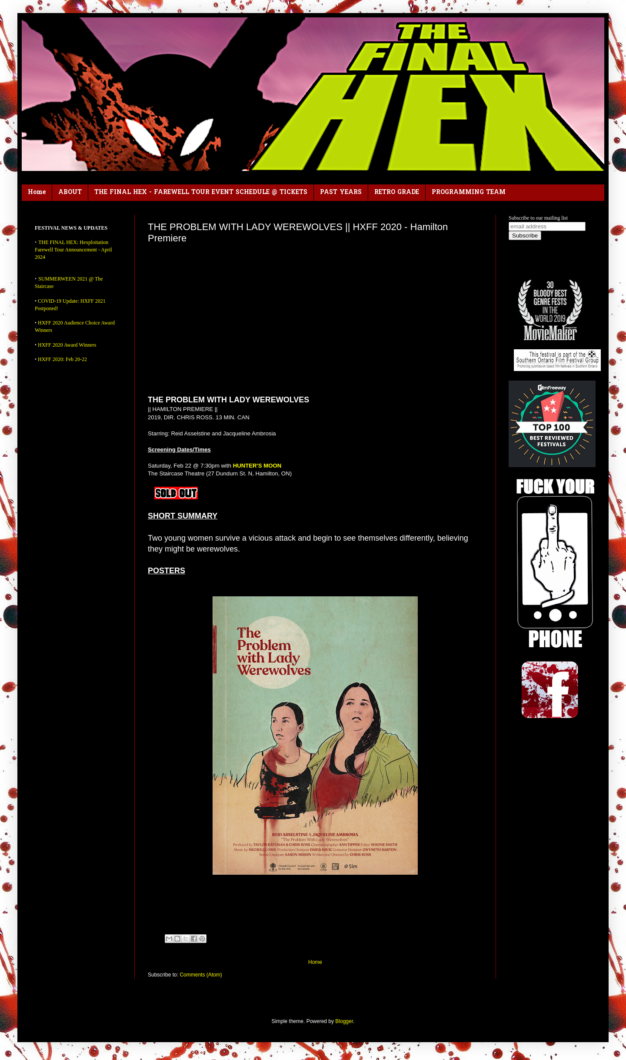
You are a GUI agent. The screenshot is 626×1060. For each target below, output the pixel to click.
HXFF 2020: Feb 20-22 (62, 359)
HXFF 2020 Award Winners (67, 345)
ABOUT (70, 192)
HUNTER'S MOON (257, 465)
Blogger (344, 1021)
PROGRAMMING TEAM (469, 192)
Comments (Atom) (201, 975)
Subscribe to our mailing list (538, 218)
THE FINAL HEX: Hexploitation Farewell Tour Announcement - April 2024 (73, 249)
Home (37, 192)
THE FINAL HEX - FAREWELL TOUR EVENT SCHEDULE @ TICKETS (200, 192)
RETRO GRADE (396, 192)
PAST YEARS (341, 192)
